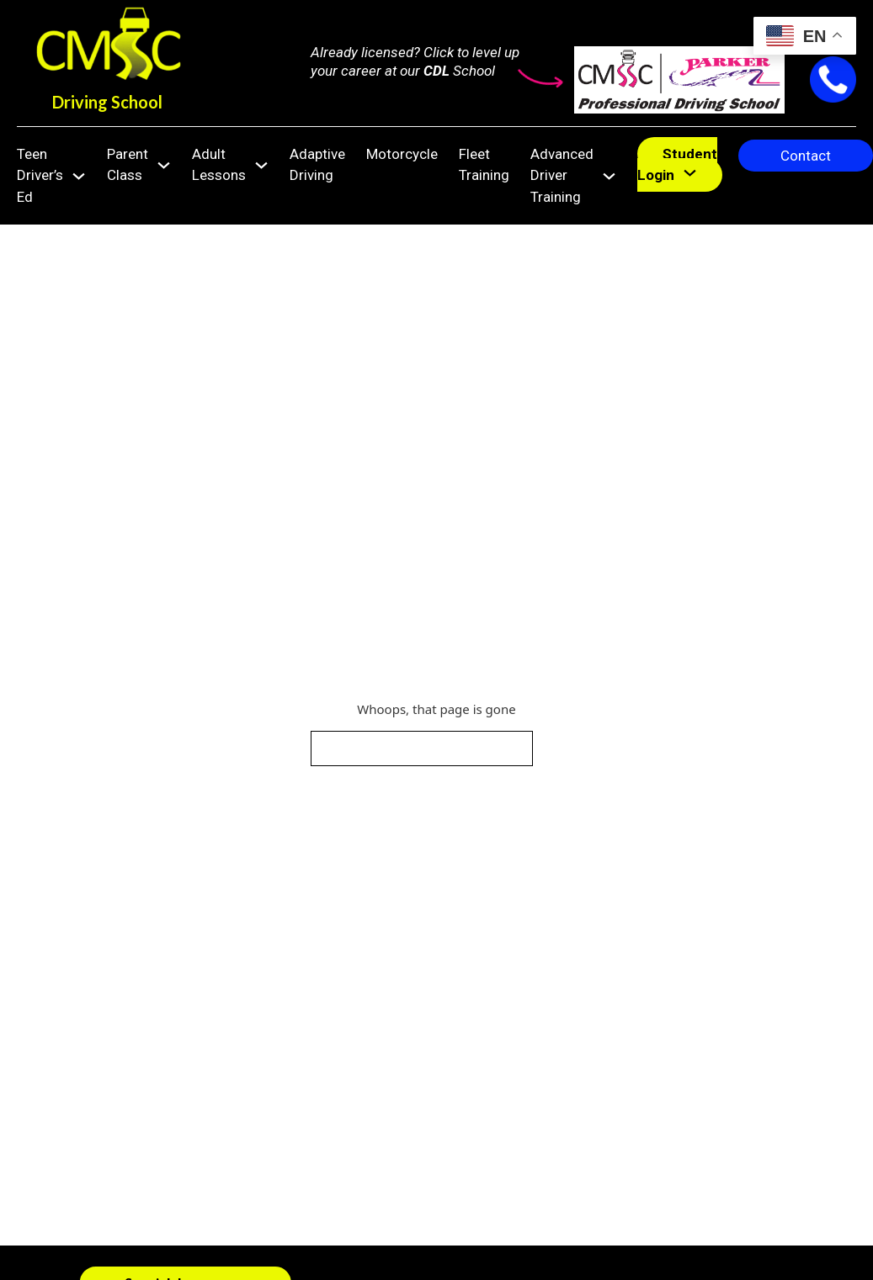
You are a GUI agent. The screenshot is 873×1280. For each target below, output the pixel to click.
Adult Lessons (219, 164)
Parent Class (127, 164)
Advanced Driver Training (562, 175)
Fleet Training (484, 164)
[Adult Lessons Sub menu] (261, 165)
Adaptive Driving (317, 164)
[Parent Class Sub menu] (164, 165)
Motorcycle (402, 153)
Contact (805, 155)
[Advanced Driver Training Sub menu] (609, 176)
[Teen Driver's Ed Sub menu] (79, 176)
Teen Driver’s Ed (40, 175)
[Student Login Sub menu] (690, 173)
